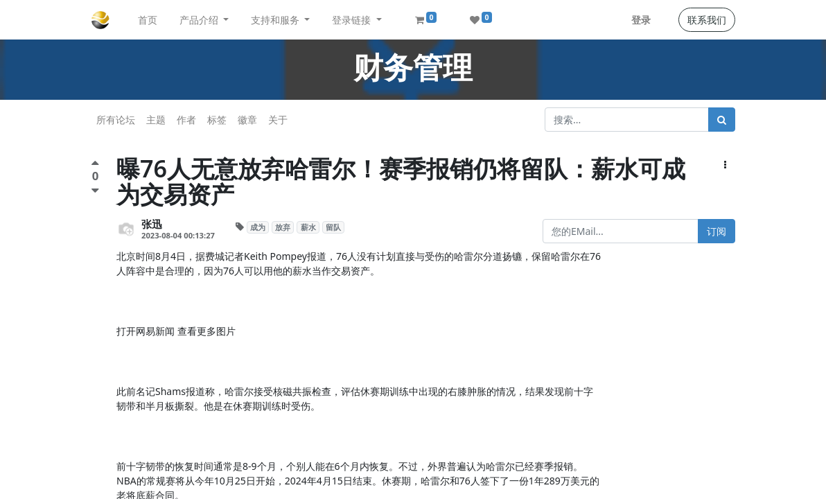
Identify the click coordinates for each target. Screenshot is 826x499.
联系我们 (706, 19)
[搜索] (721, 119)
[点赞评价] (95, 164)
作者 (186, 119)
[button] (725, 165)
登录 (641, 19)
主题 (156, 119)
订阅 (716, 231)
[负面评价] (95, 190)
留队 (333, 227)
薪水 (308, 227)
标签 (217, 119)
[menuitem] (147, 20)
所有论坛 (115, 119)
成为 (257, 227)
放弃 (282, 227)
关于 (278, 119)
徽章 (247, 119)
